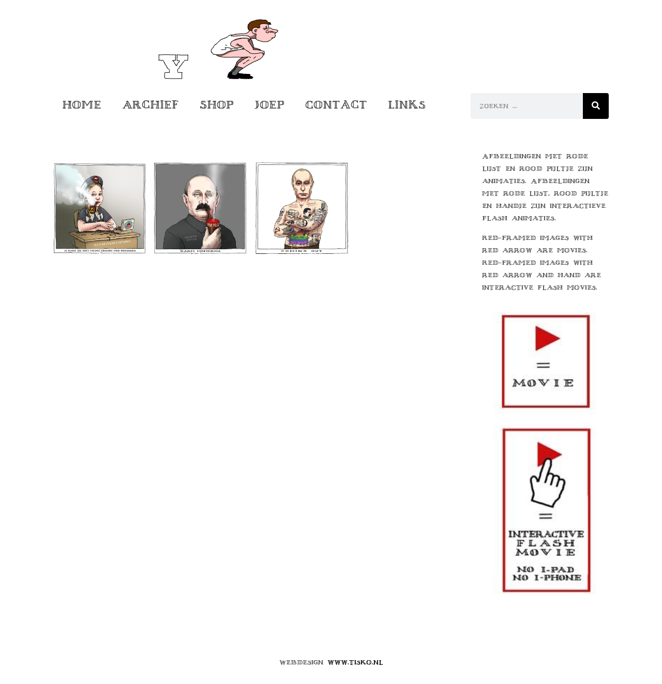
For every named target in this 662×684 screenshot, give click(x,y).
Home (81, 105)
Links (407, 105)
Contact (336, 105)
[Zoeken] (596, 106)
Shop (217, 105)
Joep (269, 105)
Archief (150, 105)
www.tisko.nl (355, 662)
